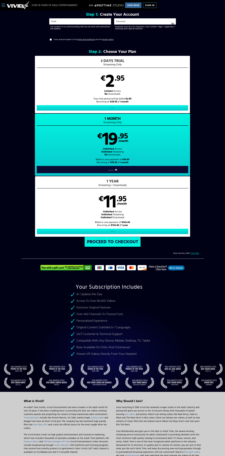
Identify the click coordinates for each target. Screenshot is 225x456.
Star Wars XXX (40, 306)
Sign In (149, 5)
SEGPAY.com (142, 430)
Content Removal (112, 433)
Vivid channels (61, 327)
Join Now (133, 5)
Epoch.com (62, 430)
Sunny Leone (97, 300)
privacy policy (108, 40)
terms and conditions (86, 40)
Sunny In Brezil (31, 323)
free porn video (192, 334)
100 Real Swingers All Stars (57, 323)
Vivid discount (132, 337)
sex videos (130, 296)
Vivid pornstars (31, 300)
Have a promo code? (186, 135)
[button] (66, 87)
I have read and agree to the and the (83, 40)
